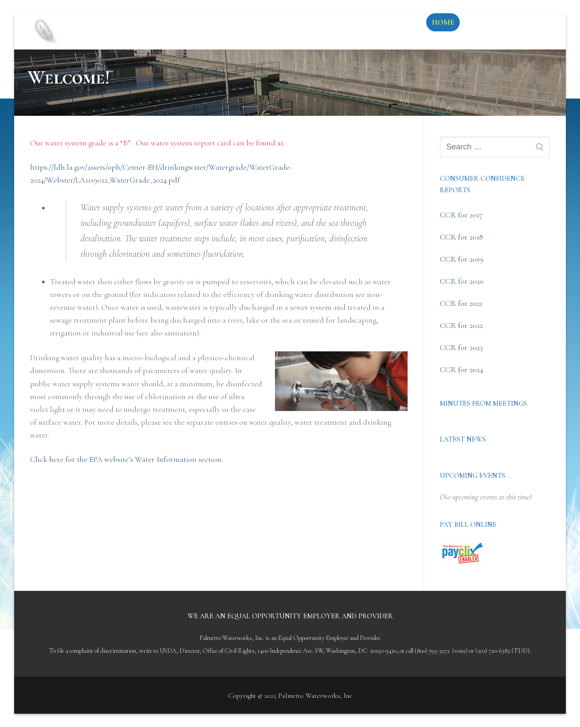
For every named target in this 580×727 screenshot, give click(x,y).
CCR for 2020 (462, 281)
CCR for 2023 (461, 347)
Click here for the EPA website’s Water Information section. (126, 459)
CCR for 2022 (461, 325)
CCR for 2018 (461, 237)
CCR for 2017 (461, 215)
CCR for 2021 (461, 303)
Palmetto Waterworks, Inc (195, 23)
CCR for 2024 (461, 369)
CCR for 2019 (461, 259)
